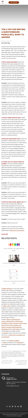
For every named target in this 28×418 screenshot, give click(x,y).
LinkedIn (11, 341)
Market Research (16, 351)
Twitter (4, 343)
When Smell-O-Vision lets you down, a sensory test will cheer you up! (7, 362)
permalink (3, 357)
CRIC (14, 416)
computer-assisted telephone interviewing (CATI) (11, 328)
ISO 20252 (19, 416)
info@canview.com (14, 386)
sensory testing (13, 325)
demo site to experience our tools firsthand (13, 336)
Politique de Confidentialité (10, 414)
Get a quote (13, 2)
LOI (17, 353)
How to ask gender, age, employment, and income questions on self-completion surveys (21, 362)
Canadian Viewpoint (6, 289)
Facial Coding (15, 329)
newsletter (20, 343)
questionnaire (21, 355)
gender (14, 353)
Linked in (18, 407)
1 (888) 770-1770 (11, 379)
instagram (15, 407)
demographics (4, 353)
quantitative (14, 355)
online (8, 306)
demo (10, 406)
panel (10, 355)
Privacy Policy (23, 413)
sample (8, 319)
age (2, 352)
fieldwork (11, 353)
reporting (3, 356)
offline (5, 306)
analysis (6, 352)
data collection (11, 352)
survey (9, 356)
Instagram (16, 341)
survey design (14, 356)
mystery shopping (13, 323)
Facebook (7, 407)
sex (6, 356)
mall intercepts (10, 321)
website (6, 333)
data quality (18, 352)
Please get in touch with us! (16, 230)
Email (21, 406)
